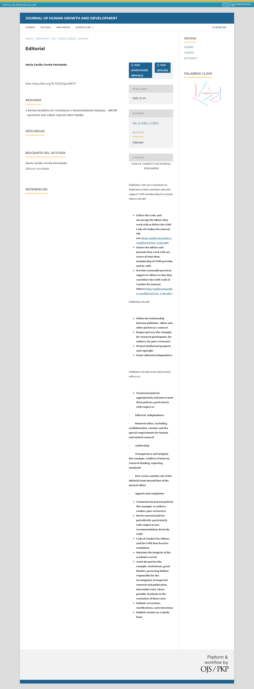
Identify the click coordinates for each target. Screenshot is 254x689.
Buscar (219, 27)
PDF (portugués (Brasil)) (139, 70)
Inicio (29, 38)
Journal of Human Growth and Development (71, 18)
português (190, 58)
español (189, 52)
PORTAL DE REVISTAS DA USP (19, 5)
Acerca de (83, 27)
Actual (45, 27)
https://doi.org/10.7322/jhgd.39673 (54, 83)
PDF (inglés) (162, 68)
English (188, 47)
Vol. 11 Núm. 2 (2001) (63, 38)
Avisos (30, 27)
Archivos (63, 27)
